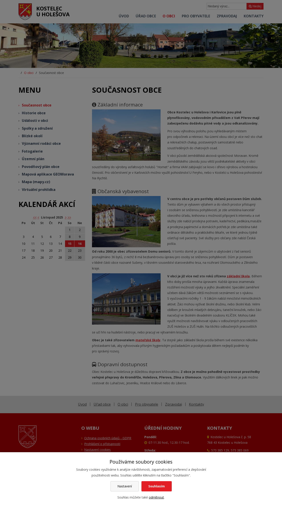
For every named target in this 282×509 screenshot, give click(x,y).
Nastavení (124, 486)
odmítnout (156, 497)
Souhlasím (156, 486)
